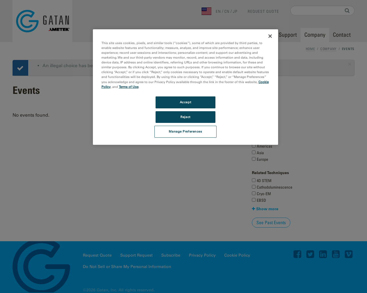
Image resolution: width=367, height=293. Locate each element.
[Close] (270, 36)
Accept (185, 102)
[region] (185, 87)
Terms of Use (128, 87)
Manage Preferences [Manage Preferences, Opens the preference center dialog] (185, 131)
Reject (185, 117)
